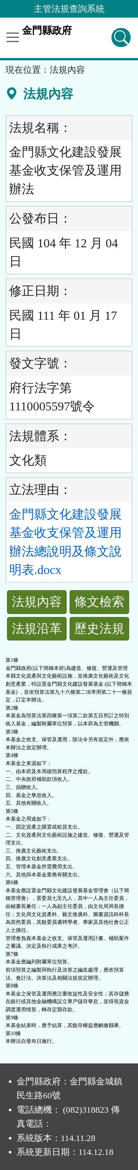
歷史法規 (99, 628)
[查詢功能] (121, 37)
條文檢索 (99, 602)
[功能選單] (13, 37)
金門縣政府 (47, 30)
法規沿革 (37, 628)
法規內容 (37, 602)
